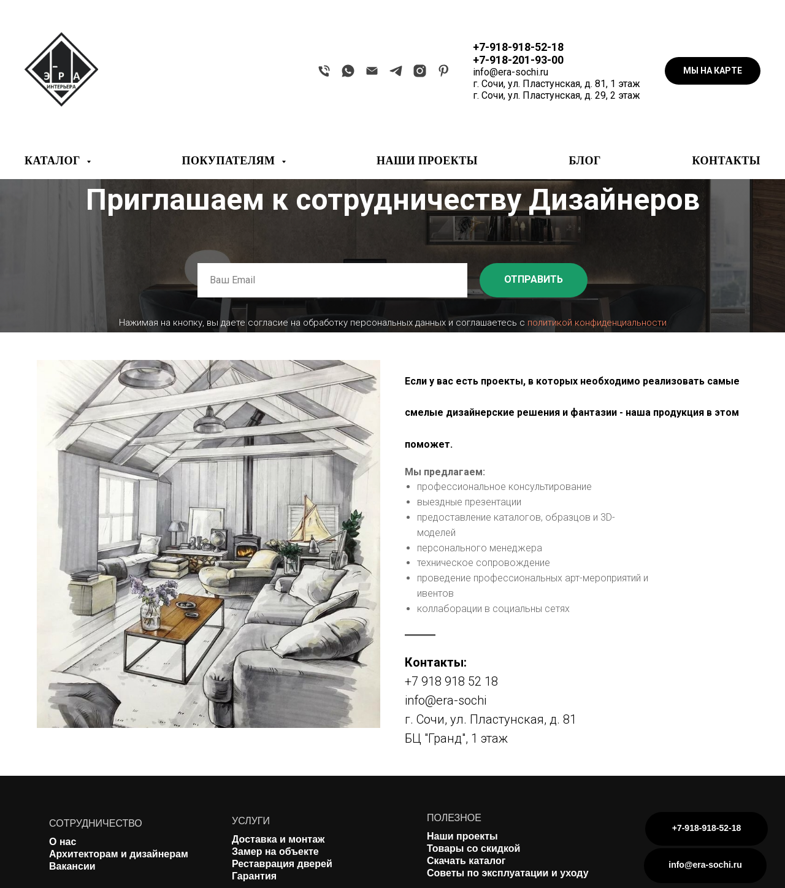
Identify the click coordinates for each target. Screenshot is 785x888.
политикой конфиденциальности (597, 322)
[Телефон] (324, 70)
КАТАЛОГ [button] (54, 161)
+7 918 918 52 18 (451, 681)
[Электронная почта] (372, 70)
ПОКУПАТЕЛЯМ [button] (230, 161)
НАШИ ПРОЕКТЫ (427, 161)
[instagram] (419, 70)
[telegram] (396, 70)
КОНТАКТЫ (726, 161)
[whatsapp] (348, 70)
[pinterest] (443, 70)
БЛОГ (585, 161)
